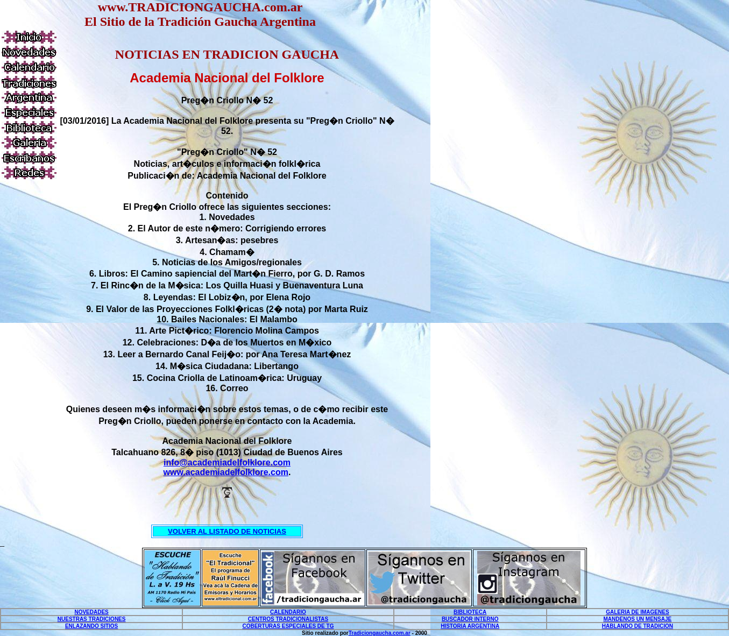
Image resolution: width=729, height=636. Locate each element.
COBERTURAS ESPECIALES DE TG (288, 626)
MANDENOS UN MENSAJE (638, 619)
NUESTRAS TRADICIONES (92, 619)
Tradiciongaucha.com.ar (379, 633)
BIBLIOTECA (470, 612)
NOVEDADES (91, 612)
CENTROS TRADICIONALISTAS (288, 619)
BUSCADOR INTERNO (470, 619)
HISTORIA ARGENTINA (470, 626)
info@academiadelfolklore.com (227, 462)
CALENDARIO (288, 612)
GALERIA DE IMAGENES (637, 612)
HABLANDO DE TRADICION (637, 626)
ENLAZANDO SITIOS (91, 626)
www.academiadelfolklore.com (226, 472)
